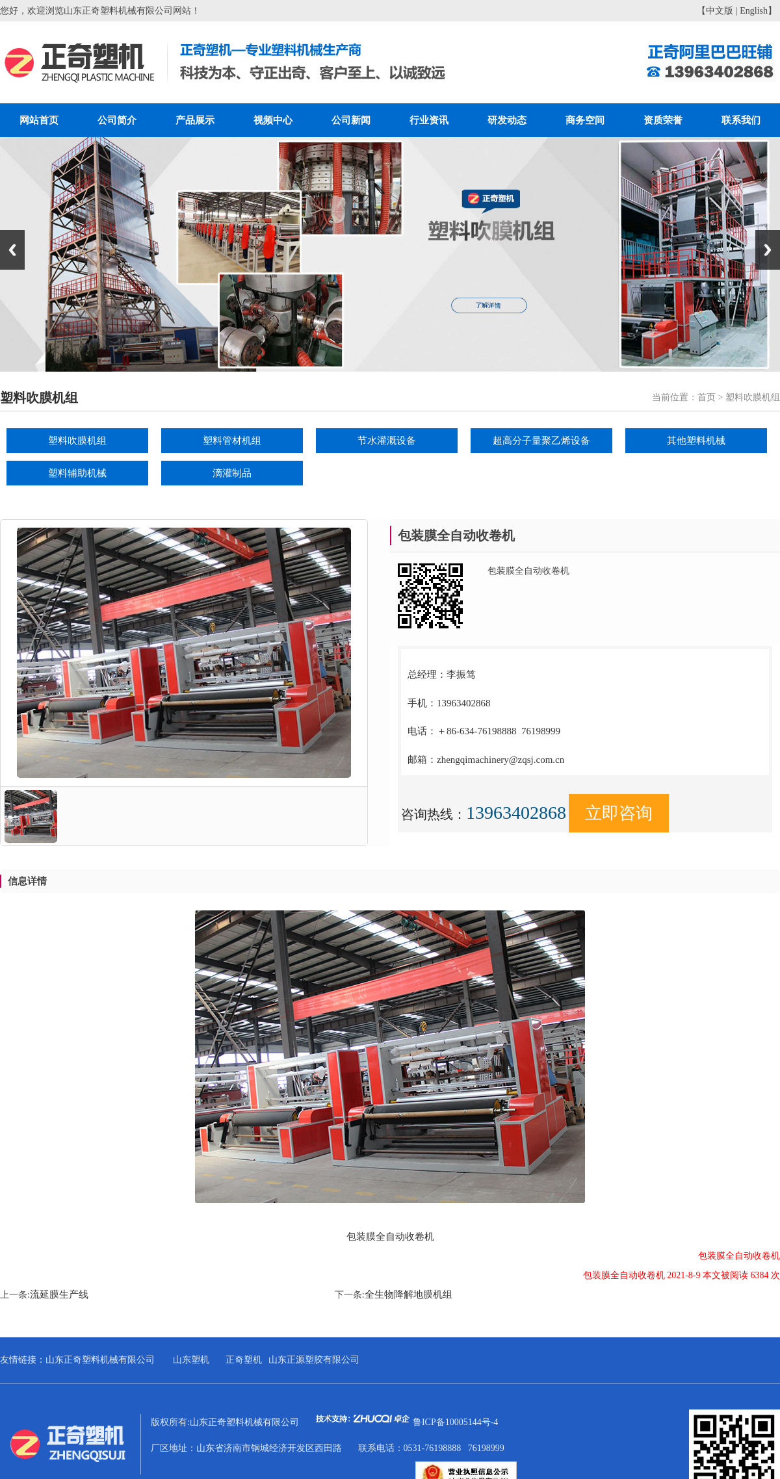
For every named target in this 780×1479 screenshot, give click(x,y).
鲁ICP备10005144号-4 (455, 1422)
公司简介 (117, 120)
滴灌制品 (232, 473)
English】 (758, 11)
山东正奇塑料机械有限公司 (100, 1360)
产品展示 (195, 120)
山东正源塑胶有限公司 (313, 1360)
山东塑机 (191, 1360)
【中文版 (715, 11)
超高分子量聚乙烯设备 (541, 440)
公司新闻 (351, 120)
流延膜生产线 (59, 1294)
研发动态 (507, 120)
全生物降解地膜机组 (408, 1294)
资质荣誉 (663, 120)
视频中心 (273, 120)
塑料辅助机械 (77, 473)
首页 (706, 397)
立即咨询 (619, 813)
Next (767, 250)
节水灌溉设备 (387, 440)
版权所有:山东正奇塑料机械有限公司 (282, 1422)
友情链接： (23, 1360)
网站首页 (39, 120)
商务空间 (585, 120)
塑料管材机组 (232, 440)
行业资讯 (429, 120)
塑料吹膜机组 (77, 440)
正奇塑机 (244, 1360)
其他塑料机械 (696, 440)
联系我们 (741, 120)
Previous (12, 250)
